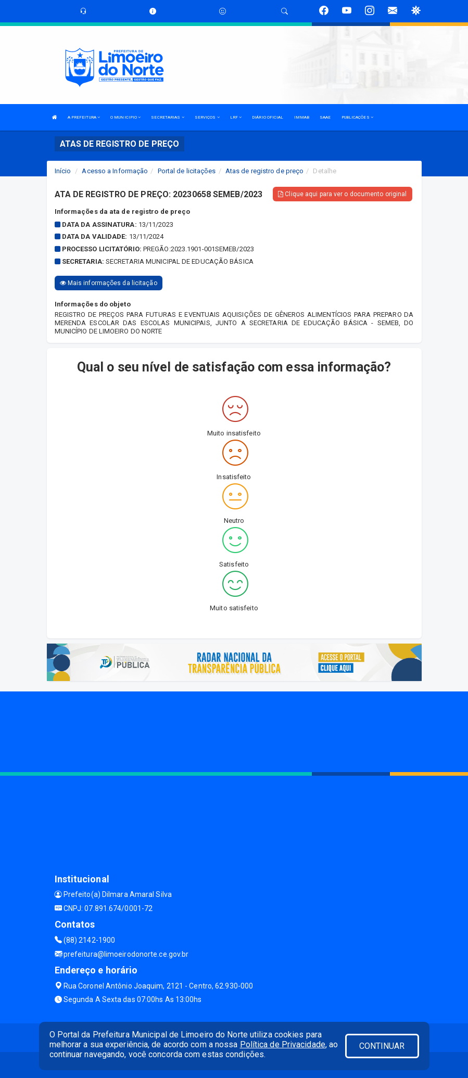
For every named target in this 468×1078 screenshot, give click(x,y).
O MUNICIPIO (125, 117)
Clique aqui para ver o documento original (342, 194)
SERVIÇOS (207, 117)
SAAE (325, 117)
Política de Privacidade (282, 1044)
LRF (236, 117)
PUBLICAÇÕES (357, 117)
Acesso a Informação (115, 171)
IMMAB (302, 117)
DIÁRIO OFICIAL (267, 117)
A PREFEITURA (84, 117)
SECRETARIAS (167, 117)
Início (63, 171)
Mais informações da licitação (108, 283)
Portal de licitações (187, 171)
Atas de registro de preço (264, 171)
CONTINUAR (382, 1046)
